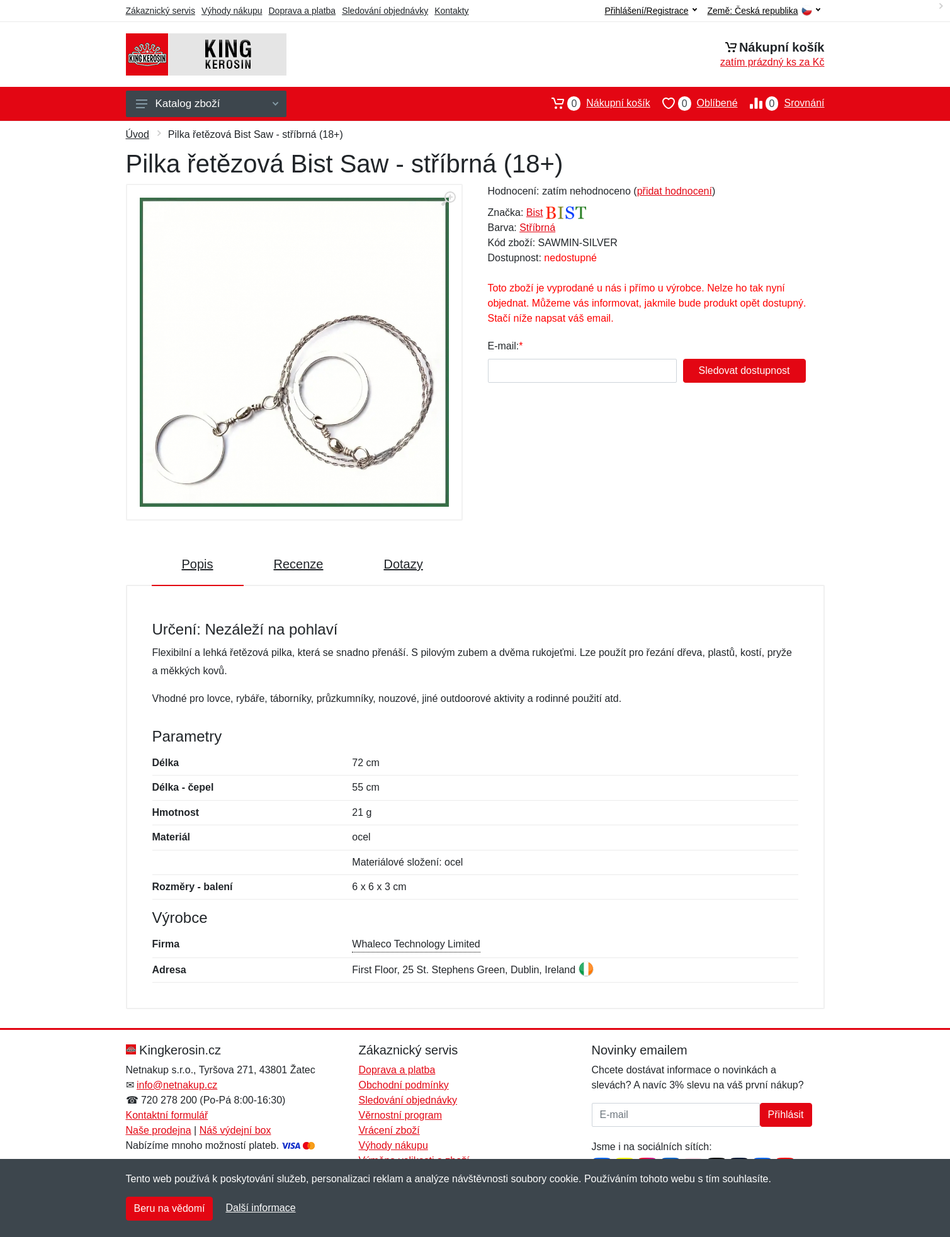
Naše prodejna (158, 1130)
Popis (197, 564)
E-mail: (503, 346)
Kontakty (451, 11)
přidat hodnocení (674, 191)
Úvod (137, 134)
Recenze (299, 564)
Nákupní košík (595, 103)
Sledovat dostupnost (744, 370)
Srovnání (781, 103)
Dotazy (402, 564)
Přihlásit (786, 1114)
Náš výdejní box (235, 1130)
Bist (534, 212)
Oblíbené (694, 103)
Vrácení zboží (389, 1130)
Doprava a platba (302, 11)
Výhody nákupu (232, 11)
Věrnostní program (401, 1115)
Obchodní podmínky (404, 1085)
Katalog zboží (207, 104)
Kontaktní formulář (167, 1115)
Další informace (260, 1207)
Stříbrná (537, 227)
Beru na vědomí (169, 1208)
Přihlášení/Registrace (650, 10)
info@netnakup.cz (177, 1085)
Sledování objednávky (385, 11)
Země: (764, 11)
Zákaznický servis (160, 11)
